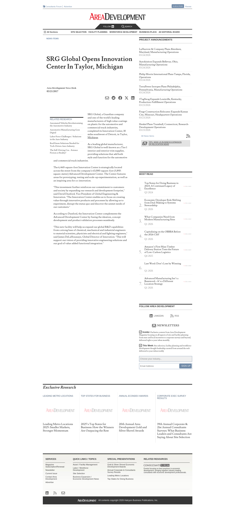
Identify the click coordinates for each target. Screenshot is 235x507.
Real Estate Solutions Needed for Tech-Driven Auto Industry (64, 144)
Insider (165, 336)
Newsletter (50, 470)
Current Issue (51, 473)
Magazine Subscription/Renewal (54, 466)
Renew (188, 6)
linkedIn (157, 316)
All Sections (52, 32)
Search (127, 26)
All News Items (147, 136)
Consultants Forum (53, 6)
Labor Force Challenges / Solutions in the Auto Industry (65, 138)
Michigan (93, 137)
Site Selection (79, 473)
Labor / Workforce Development (80, 469)
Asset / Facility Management (85, 465)
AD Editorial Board (169, 32)
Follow (108, 26)
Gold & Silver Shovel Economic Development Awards (120, 466)
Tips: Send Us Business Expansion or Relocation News (165, 143)
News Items (52, 38)
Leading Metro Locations (118, 475)
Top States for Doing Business (120, 479)
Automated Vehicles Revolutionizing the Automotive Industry (66, 124)
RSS (174, 316)
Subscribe (178, 6)
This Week (165, 348)
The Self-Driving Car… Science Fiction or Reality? (64, 151)
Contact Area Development (51, 478)
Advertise (68, 6)
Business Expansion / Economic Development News (86, 478)
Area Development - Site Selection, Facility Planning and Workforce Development (118, 16)
